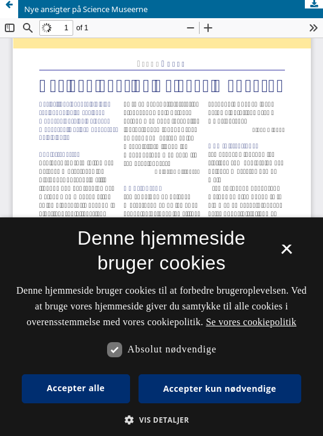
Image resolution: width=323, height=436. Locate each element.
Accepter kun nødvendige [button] (219, 388)
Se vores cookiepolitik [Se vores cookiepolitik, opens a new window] (251, 322)
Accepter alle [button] (76, 388)
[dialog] (161, 326)
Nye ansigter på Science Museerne (86, 9)
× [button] (286, 253)
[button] (161, 420)
